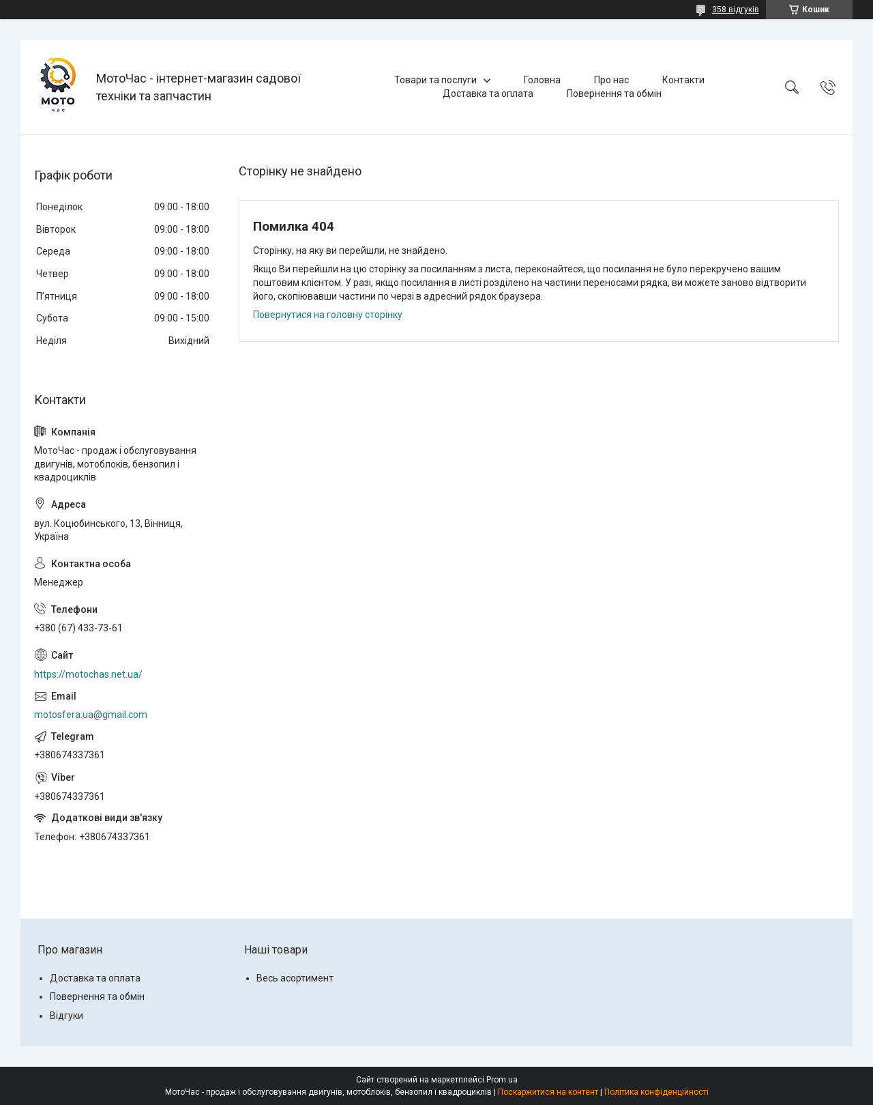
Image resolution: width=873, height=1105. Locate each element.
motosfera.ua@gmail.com (90, 714)
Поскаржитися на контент (548, 1092)
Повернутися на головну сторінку (327, 314)
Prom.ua (502, 1080)
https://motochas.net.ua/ (88, 674)
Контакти (683, 79)
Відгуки (66, 1015)
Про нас (611, 79)
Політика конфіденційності (656, 1092)
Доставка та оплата (488, 93)
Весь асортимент (295, 978)
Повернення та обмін (614, 93)
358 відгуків (735, 9)
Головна (542, 79)
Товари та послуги (435, 79)
